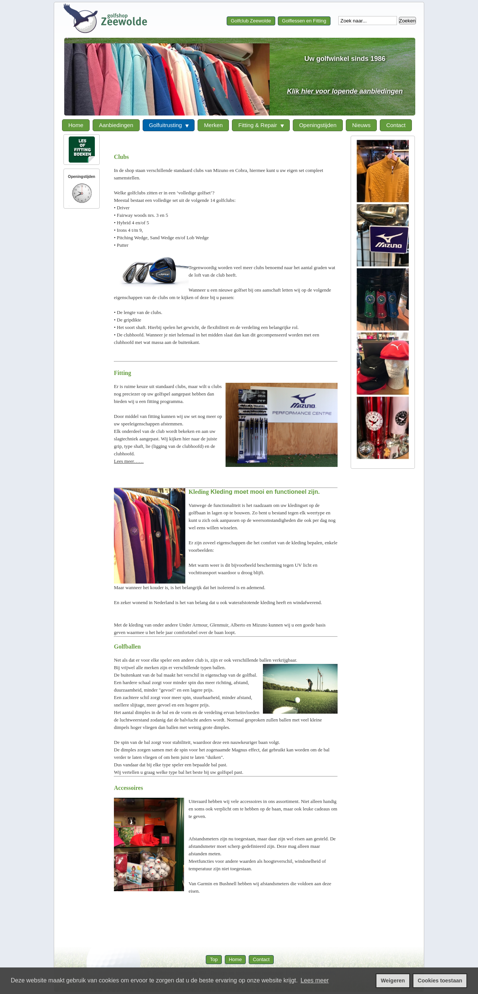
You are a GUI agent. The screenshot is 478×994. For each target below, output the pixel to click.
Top (214, 959)
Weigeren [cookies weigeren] (393, 981)
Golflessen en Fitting (304, 21)
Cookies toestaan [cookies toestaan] (440, 981)
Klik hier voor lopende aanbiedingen (345, 91)
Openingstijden (81, 177)
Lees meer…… (129, 461)
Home (235, 959)
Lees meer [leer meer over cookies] (315, 980)
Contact (261, 959)
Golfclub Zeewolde (251, 21)
